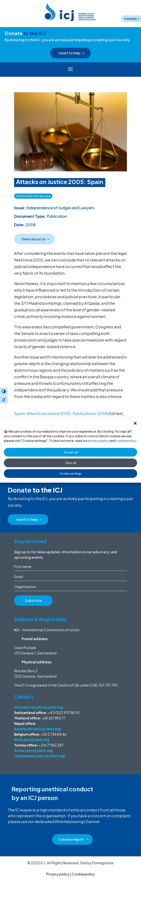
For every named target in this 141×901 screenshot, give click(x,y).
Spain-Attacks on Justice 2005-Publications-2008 (61, 413)
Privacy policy (58, 874)
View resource (33, 239)
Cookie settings (70, 473)
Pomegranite (103, 863)
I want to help (69, 53)
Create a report (71, 839)
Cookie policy (83, 874)
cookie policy (126, 441)
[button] (135, 423)
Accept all (70, 452)
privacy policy (98, 441)
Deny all (70, 463)
